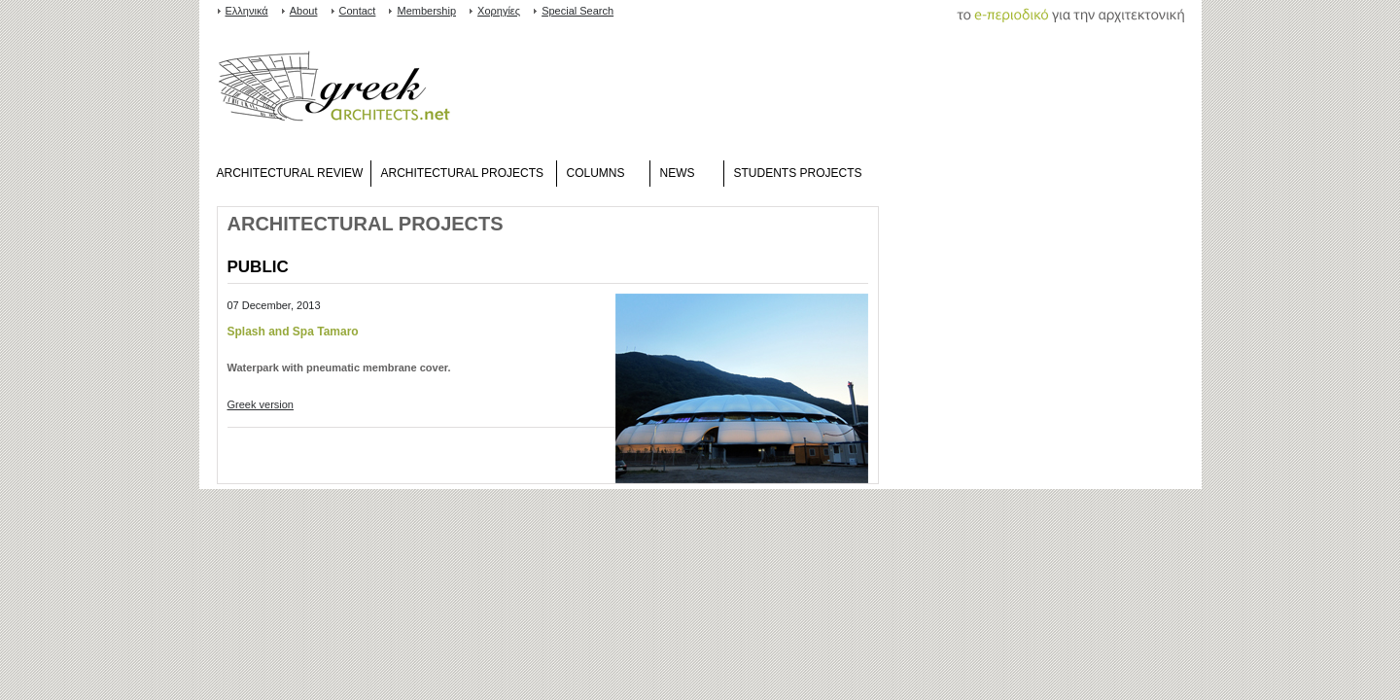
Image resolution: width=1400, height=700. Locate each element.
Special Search (577, 11)
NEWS (677, 173)
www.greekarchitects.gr (334, 90)
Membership (426, 11)
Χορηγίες (498, 11)
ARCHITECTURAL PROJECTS (462, 173)
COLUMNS (596, 173)
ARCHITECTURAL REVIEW (290, 173)
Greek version (261, 404)
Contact (357, 11)
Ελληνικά (247, 11)
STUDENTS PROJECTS (798, 173)
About (304, 11)
